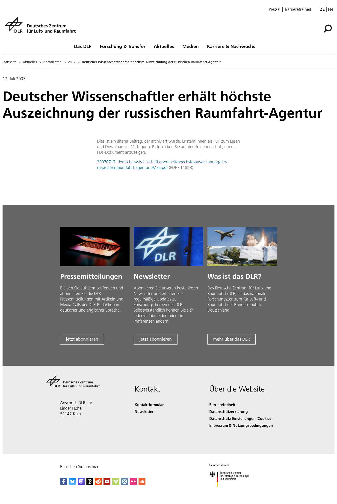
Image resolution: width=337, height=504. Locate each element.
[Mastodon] (81, 483)
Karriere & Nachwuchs (231, 46)
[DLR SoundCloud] (142, 483)
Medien (190, 46)
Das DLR (83, 46)
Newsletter (144, 411)
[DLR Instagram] (124, 483)
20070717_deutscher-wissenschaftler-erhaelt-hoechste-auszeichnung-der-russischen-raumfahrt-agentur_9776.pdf (162, 164)
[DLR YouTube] (106, 483)
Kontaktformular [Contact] (149, 404)
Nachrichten (52, 62)
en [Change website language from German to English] (330, 9)
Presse (274, 9)
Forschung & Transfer (122, 46)
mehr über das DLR (231, 339)
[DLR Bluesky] (72, 483)
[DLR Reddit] (98, 483)
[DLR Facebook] (63, 483)
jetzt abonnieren (82, 339)
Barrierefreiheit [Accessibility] (222, 404)
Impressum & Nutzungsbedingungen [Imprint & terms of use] (241, 425)
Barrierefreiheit (298, 9)
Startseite (9, 62)
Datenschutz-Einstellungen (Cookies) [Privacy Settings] (240, 418)
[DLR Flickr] (133, 483)
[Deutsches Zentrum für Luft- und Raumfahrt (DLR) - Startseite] (41, 27)
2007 (71, 62)
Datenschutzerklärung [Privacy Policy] (228, 411)
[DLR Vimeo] (115, 483)
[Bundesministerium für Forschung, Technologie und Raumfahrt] (232, 491)
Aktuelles (164, 46)
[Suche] (328, 28)
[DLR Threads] (89, 483)
